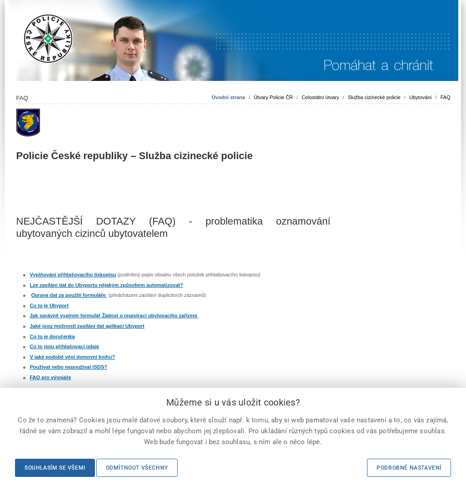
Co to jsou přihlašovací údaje (64, 346)
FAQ (446, 97)
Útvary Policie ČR (273, 97)
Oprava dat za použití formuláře (69, 295)
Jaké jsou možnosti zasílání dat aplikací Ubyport (87, 326)
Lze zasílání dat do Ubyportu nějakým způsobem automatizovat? (106, 285)
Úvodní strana (228, 97)
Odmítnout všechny (137, 468)
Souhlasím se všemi (55, 468)
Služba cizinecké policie (374, 97)
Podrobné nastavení (409, 468)
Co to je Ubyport (49, 305)
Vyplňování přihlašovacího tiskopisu (73, 274)
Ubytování (420, 97)
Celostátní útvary (320, 97)
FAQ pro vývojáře (50, 377)
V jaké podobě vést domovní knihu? (72, 357)
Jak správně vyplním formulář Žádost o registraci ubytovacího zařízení (114, 315)
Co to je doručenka (52, 336)
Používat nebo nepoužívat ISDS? (69, 367)
